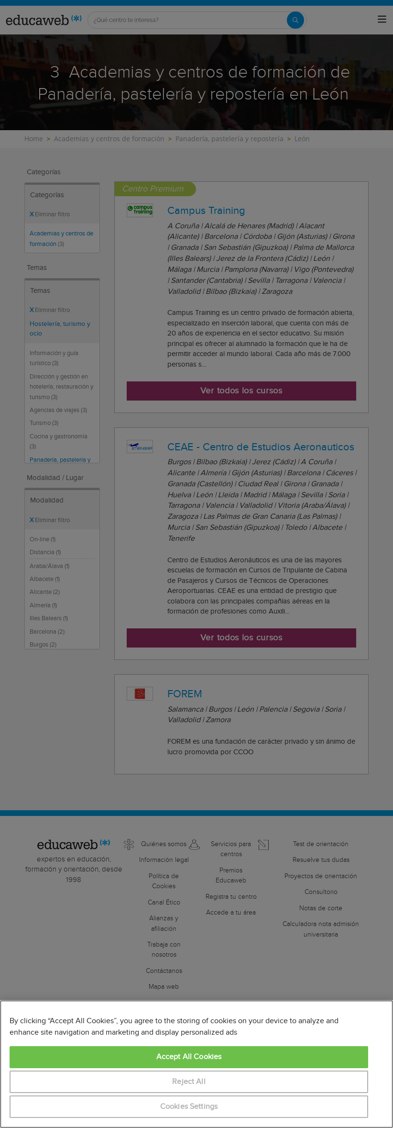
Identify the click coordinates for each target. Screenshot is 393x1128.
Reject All (189, 1081)
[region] (196, 1064)
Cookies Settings (189, 1106)
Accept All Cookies (189, 1056)
